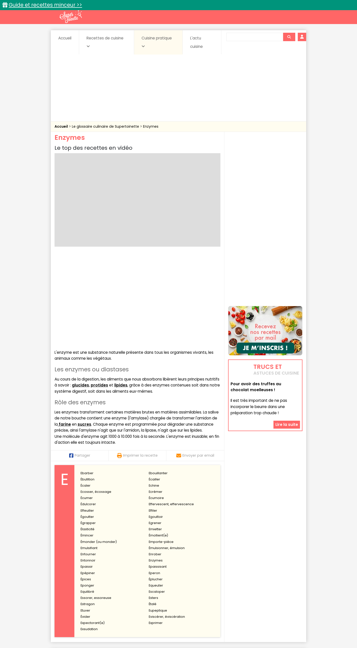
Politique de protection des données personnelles (168, 633)
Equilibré (87, 501)
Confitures (190, 580)
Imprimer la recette (137, 365)
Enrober (155, 464)
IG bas (217, 585)
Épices (86, 489)
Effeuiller (87, 420)
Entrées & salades (97, 585)
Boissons (143, 580)
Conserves (215, 580)
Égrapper (88, 433)
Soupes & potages (180, 590)
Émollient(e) (158, 445)
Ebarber (87, 383)
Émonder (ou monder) (99, 451)
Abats (68, 580)
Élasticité (87, 439)
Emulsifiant (89, 458)
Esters (153, 507)
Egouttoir (156, 426)
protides (99, 295)
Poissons (110, 590)
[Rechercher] (289, 37)
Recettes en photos (157, 570)
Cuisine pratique (157, 41)
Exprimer (156, 532)
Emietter (155, 439)
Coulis (286, 580)
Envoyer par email (195, 365)
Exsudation (89, 539)
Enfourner (88, 464)
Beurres (121, 580)
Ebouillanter (158, 383)
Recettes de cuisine (105, 41)
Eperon (154, 483)
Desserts (68, 585)
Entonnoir (88, 470)
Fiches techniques (204, 570)
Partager (79, 365)
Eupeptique (158, 520)
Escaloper (157, 501)
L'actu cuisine (196, 42)
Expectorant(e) (93, 532)
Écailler (154, 389)
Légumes (238, 585)
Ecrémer (155, 401)
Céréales (166, 580)
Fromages (196, 585)
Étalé (152, 514)
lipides (120, 295)
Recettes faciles (111, 570)
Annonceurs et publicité (80, 628)
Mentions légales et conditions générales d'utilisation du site (176, 628)
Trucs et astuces (248, 570)
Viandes (231, 590)
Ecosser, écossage (96, 401)
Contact (113, 628)
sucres (84, 334)
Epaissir (87, 476)
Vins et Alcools (257, 590)
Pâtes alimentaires (79, 590)
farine (64, 334)
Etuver (85, 520)
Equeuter (156, 495)
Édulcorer (88, 414)
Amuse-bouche (94, 580)
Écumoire (156, 408)
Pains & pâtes (283, 585)
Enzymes (150, 126)
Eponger (87, 495)
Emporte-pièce (161, 451)
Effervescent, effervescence (171, 414)
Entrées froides (167, 585)
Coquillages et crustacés (253, 580)
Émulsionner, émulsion (167, 458)
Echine (154, 395)
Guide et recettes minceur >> (45, 4)
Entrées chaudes (133, 585)
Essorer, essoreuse (96, 507)
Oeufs (259, 585)
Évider (85, 526)
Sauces (151, 590)
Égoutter (87, 426)
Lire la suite (286, 421)
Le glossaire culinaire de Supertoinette (106, 126)
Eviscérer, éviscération (167, 526)
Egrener (155, 433)
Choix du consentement (236, 633)
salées (130, 590)
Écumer (87, 408)
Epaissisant (158, 476)
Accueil (64, 38)
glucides (80, 295)
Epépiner (88, 483)
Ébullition (87, 389)
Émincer (87, 445)
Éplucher (156, 489)
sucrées (209, 590)
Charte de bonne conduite (255, 628)
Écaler (85, 395)
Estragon (88, 514)
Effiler (153, 420)
